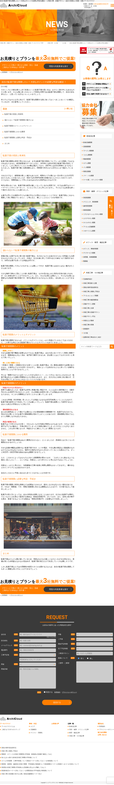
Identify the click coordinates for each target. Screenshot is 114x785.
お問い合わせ (102, 735)
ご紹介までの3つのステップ (10, 729)
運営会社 (101, 723)
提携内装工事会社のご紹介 (92, 337)
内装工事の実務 (88, 324)
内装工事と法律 (88, 308)
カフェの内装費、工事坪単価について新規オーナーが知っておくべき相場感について (29, 761)
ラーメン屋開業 (88, 150)
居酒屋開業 (87, 146)
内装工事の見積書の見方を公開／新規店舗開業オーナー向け (21, 774)
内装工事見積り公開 (90, 283)
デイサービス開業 (89, 253)
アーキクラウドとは (8, 726)
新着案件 (86, 329)
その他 (4, 86)
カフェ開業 (87, 163)
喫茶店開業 (87, 171)
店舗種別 (33, 729)
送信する (57, 702)
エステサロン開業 (89, 218)
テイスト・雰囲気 (36, 732)
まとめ (7, 143)
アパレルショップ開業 (90, 295)
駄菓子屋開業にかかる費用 (14, 132)
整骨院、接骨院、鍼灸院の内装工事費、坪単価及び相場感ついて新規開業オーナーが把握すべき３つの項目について (40, 764)
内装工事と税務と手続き (91, 291)
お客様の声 (55, 723)
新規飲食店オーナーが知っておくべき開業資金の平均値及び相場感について (26, 770)
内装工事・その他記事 (76, 736)
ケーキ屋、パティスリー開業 (93, 179)
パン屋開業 (87, 167)
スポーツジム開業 (89, 231)
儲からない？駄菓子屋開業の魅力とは (18, 120)
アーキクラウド (5, 723)
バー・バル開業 (88, 175)
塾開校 (85, 261)
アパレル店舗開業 (89, 226)
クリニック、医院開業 (90, 202)
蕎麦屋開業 (87, 159)
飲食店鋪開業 (87, 142)
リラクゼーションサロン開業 (93, 214)
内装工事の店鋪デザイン (91, 312)
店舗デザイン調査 (89, 304)
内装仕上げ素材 (88, 320)
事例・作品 (33, 723)
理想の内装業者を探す (58, 66)
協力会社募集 (102, 732)
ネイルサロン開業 (89, 222)
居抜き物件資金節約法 (90, 287)
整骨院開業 (87, 210)
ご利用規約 (4, 72)
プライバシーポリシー (16, 72)
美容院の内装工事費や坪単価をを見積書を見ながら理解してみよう (23, 767)
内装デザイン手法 (89, 316)
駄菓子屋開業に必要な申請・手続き (18, 137)
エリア (32, 726)
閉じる (69, 108)
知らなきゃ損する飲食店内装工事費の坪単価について (19, 757)
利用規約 (57, 692)
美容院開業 (87, 197)
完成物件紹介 (87, 279)
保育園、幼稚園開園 (90, 257)
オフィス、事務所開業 (90, 248)
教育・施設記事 (74, 732)
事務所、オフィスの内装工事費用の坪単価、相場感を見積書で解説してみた (26, 754)
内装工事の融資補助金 (90, 300)
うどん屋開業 (87, 155)
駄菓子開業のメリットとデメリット (18, 126)
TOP (21, 43)
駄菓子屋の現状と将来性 (13, 114)
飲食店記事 (73, 726)
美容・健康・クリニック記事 (79, 729)
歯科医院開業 (87, 206)
